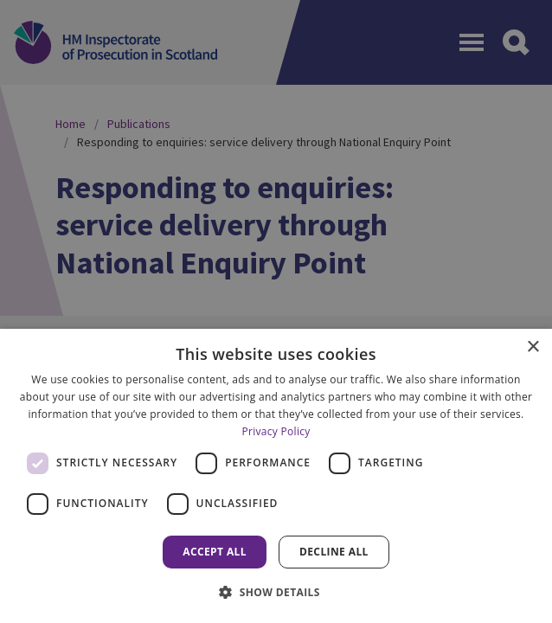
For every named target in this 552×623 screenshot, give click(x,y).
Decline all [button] (334, 551)
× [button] (532, 347)
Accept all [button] (215, 551)
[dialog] (276, 476)
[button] (276, 591)
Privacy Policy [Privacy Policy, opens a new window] (275, 431)
